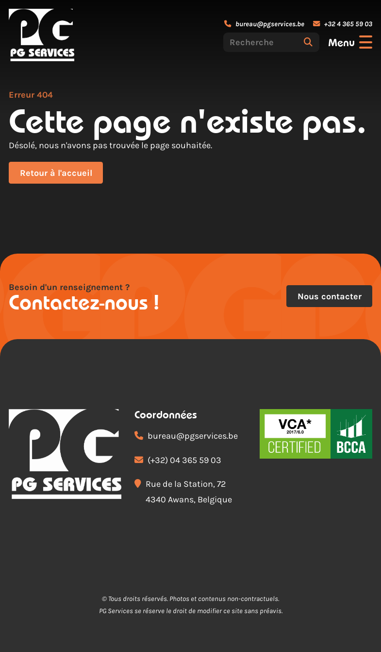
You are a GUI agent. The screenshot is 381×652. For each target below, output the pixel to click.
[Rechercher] (308, 42)
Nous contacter (330, 296)
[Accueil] (41, 35)
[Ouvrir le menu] (350, 42)
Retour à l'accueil (56, 173)
